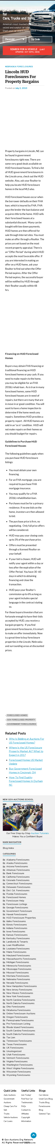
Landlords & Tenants (17, 941)
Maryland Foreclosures (18, 955)
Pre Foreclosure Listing (18, 1023)
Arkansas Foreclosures (18, 870)
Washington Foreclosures (19, 1064)
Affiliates (25, 1114)
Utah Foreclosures (15, 1054)
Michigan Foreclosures (17, 962)
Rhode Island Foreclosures (20, 1027)
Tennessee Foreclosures (19, 1040)
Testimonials (27, 1102)
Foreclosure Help (15, 900)
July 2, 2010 (21, 88)
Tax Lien (10, 1037)
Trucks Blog (44, 1102)
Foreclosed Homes (17, 715)
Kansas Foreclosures (17, 935)
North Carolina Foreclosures (20, 1000)
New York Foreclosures (18, 996)
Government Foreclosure (19, 911)
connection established (14, 39)
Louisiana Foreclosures (18, 948)
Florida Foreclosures (16, 894)
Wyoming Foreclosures (18, 1075)
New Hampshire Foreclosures (21, 986)
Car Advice (43, 1095)
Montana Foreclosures (17, 976)
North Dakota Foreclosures (20, 1003)
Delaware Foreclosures (18, 887)
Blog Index (8, 848)
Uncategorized (13, 1051)
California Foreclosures (18, 876)
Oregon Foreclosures (17, 1017)
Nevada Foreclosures (17, 982)
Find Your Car (27, 1099)
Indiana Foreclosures (16, 928)
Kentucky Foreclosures (18, 938)
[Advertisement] (27, 120)
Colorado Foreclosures (17, 880)
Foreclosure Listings (16, 904)
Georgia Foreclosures (17, 907)
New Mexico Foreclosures (19, 993)
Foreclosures (29, 1142)
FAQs (23, 1106)
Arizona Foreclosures (17, 866)
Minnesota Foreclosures (18, 965)
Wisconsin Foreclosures (18, 1071)
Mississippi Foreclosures (18, 969)
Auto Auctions (10, 1095)
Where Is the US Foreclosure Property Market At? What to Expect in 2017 (26, 751)
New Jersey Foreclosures (19, 989)
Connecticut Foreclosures (19, 883)
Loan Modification (15, 945)
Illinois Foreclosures (16, 924)
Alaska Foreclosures (16, 863)
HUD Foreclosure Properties (21, 917)
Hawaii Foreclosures (16, 914)
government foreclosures (21, 724)
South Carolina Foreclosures (20, 1030)
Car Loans (8, 1121)
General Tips (44, 1114)
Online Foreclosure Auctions (20, 1013)
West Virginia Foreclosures (20, 1068)
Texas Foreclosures (16, 1044)
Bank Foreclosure (15, 873)
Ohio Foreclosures (15, 1006)
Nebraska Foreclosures (19, 66)
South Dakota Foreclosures (20, 1034)
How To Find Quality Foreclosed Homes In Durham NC (26, 781)
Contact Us (26, 1110)
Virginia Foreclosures (17, 1061)
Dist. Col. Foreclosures (17, 890)
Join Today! (26, 1095)
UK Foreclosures (14, 1047)
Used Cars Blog (46, 1099)
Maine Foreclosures (16, 952)
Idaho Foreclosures (16, 921)
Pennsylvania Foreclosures (20, 1020)
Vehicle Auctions (11, 1117)
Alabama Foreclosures (17, 859)
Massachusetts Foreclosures (21, 958)
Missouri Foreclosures (17, 972)
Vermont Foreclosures (17, 1058)
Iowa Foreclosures (15, 931)
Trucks (7, 1114)
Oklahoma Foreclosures (18, 1010)
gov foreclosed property (21, 720)
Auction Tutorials (40, 833)
